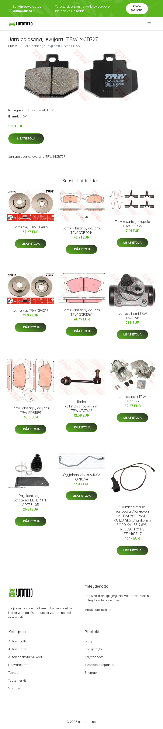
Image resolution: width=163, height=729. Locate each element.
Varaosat (15, 688)
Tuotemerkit (36, 110)
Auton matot (17, 649)
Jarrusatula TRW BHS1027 (132, 399)
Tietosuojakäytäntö (99, 665)
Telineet (14, 673)
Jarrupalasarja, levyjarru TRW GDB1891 (30, 410)
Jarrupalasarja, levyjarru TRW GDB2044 (81, 230)
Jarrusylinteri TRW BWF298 (132, 315)
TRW (49, 110)
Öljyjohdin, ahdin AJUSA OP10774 (81, 477)
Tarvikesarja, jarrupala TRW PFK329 (132, 224)
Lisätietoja (26, 138)
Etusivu (13, 46)
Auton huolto (17, 641)
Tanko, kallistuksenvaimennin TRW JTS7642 (81, 406)
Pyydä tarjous (137, 8)
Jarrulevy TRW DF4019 (30, 310)
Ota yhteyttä (94, 649)
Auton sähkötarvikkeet (25, 657)
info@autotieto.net (98, 610)
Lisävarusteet (18, 665)
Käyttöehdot (94, 657)
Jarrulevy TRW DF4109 (30, 227)
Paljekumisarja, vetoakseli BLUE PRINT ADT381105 (31, 500)
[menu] (150, 24)
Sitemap (91, 673)
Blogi (88, 641)
